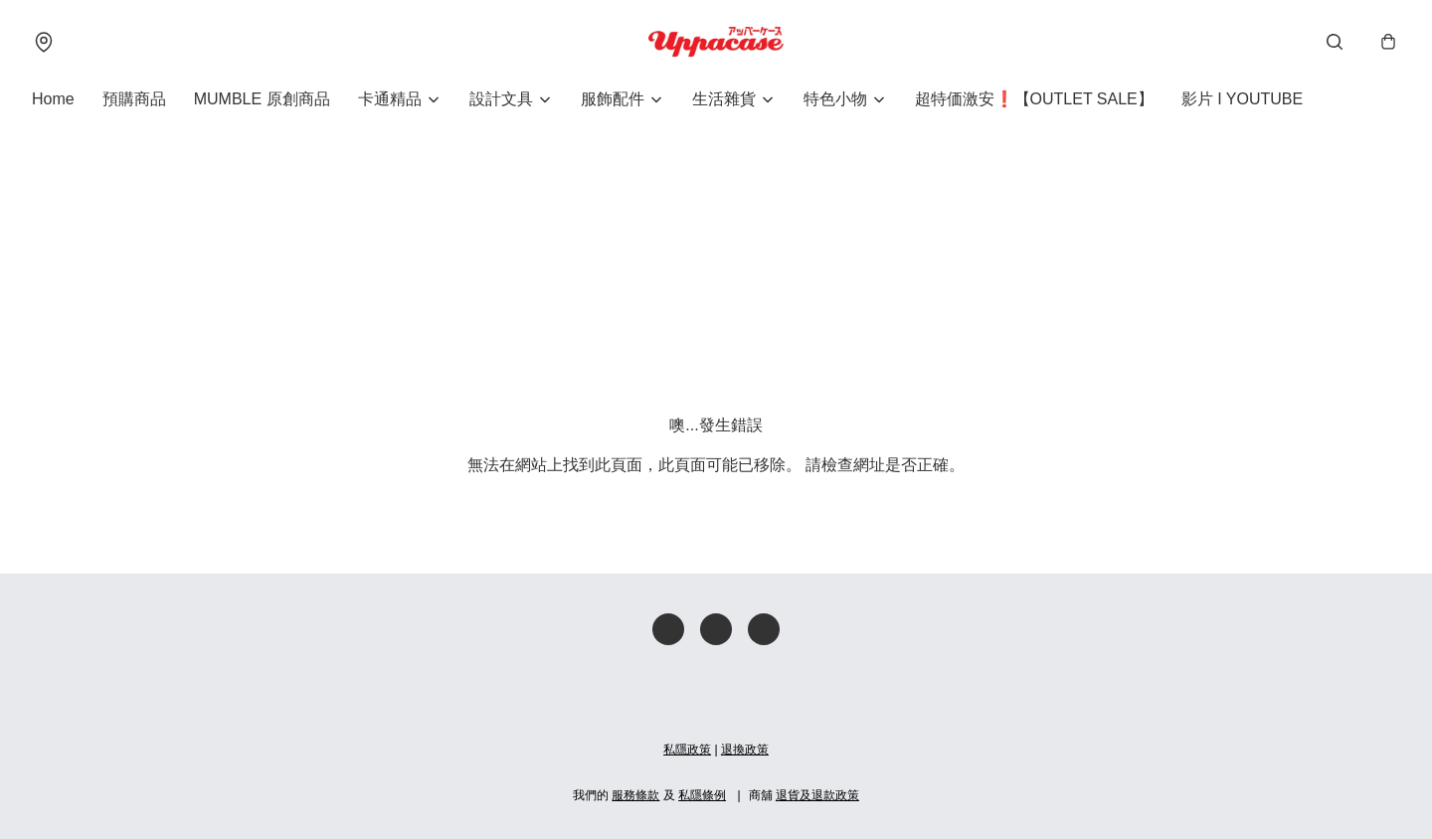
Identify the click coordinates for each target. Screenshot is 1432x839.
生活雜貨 (724, 98)
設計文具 (501, 98)
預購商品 (134, 98)
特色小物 (835, 98)
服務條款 (635, 795)
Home (53, 98)
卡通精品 (390, 98)
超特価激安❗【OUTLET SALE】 (1034, 98)
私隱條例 (702, 795)
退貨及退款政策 (817, 795)
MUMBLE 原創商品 (262, 98)
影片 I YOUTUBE (1242, 98)
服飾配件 (612, 98)
